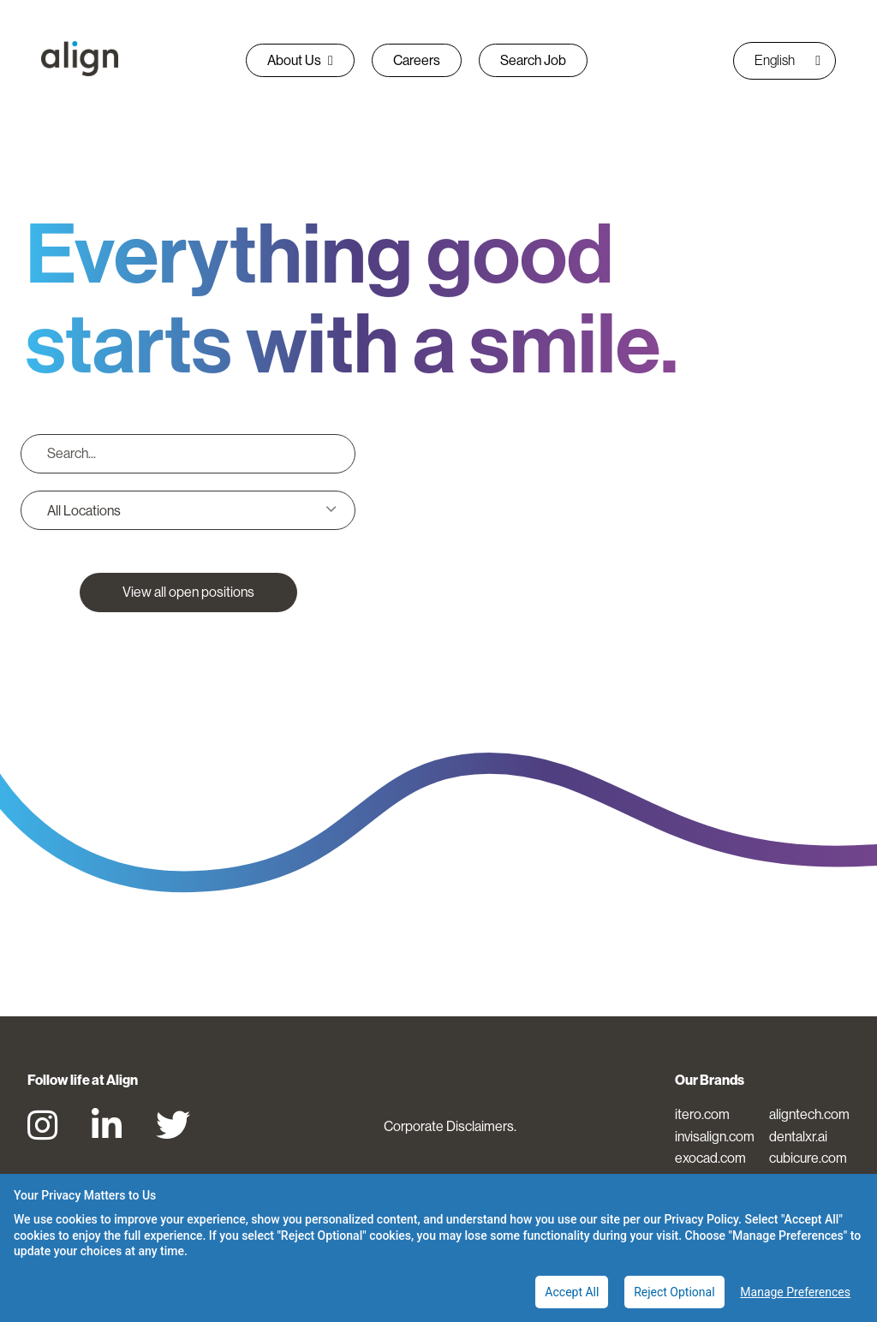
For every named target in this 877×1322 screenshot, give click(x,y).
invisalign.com (715, 1136)
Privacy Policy (701, 1219)
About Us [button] (300, 59)
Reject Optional (674, 1292)
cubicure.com (808, 1157)
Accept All (572, 1292)
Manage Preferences (795, 1292)
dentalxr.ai (798, 1136)
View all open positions (188, 591)
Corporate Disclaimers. (450, 1125)
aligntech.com (809, 1114)
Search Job (533, 59)
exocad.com (710, 1157)
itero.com (702, 1114)
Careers (416, 59)
